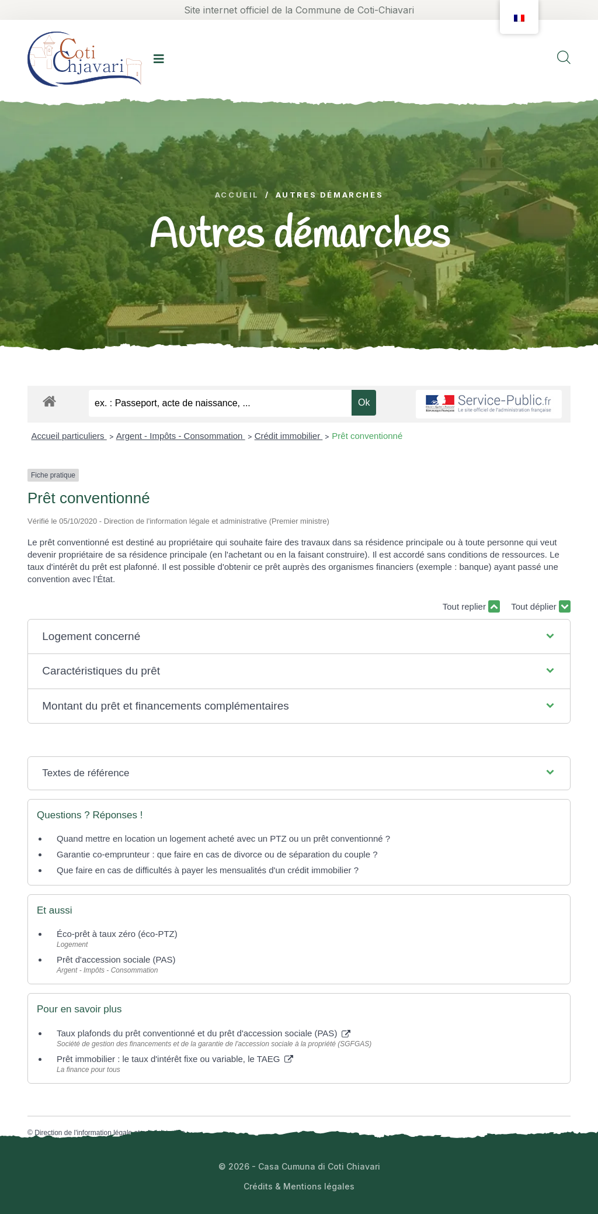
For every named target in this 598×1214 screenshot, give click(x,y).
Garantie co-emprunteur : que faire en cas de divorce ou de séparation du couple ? (217, 854)
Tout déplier (541, 606)
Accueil (237, 195)
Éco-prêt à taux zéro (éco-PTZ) (117, 934)
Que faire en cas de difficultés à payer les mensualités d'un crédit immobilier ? (208, 870)
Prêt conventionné (367, 436)
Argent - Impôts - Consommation (180, 436)
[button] (298, 637)
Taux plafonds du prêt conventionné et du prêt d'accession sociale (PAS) (203, 1033)
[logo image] (84, 59)
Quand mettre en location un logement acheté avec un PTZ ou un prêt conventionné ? (223, 838)
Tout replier (471, 606)
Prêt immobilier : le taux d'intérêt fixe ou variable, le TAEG (175, 1059)
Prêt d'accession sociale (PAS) (116, 959)
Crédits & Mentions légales (299, 1186)
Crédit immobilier (289, 436)
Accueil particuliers (69, 436)
